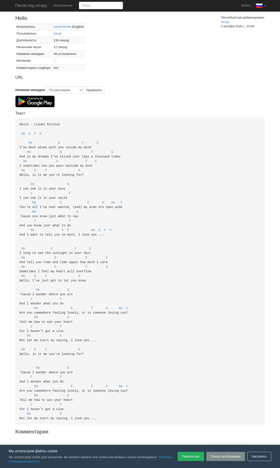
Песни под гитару (31, 5)
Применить (94, 90)
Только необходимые (226, 456)
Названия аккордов (30, 90)
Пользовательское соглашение (95, 438)
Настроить (259, 456)
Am (23, 133)
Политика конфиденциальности (143, 438)
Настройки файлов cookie (189, 438)
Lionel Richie (62, 26)
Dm (32, 181)
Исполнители (63, 5)
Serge (58, 33)
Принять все (191, 456)
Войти (246, 5)
